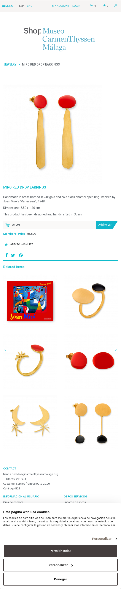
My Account (60, 5)
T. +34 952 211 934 (14, 479)
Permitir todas (61, 551)
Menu (7, 5)
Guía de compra (13, 502)
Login (76, 5)
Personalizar (101, 538)
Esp (21, 5)
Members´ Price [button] (14, 233)
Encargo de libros (75, 502)
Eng (29, 5)
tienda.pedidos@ (30, 474)
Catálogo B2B (11, 488)
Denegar (60, 579)
